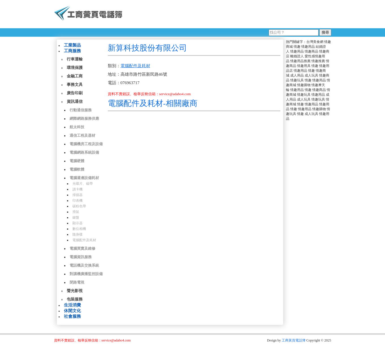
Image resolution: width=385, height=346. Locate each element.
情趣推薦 (318, 61)
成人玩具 (311, 75)
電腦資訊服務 (81, 257)
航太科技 (77, 127)
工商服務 (72, 51)
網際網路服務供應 (84, 118)
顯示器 (77, 223)
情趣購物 (304, 85)
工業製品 (72, 45)
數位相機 (79, 229)
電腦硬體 (77, 161)
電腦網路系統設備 (84, 152)
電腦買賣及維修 (82, 248)
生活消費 (72, 305)
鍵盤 (75, 217)
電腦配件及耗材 (84, 240)
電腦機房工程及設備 (86, 144)
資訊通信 (75, 101)
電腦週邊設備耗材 (84, 178)
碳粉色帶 (79, 206)
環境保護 (75, 68)
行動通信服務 (81, 110)
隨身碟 (77, 234)
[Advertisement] (229, 14)
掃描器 (77, 195)
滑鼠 (75, 212)
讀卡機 (77, 189)
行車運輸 (75, 59)
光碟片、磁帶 (82, 184)
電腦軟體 (77, 169)
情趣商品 (311, 51)
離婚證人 (297, 56)
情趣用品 (308, 47)
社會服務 (72, 316)
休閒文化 (72, 310)
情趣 (297, 47)
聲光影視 (75, 291)
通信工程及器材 (82, 135)
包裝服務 (75, 299)
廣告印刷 (75, 93)
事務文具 (75, 84)
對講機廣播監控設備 (86, 274)
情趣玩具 (297, 80)
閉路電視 (77, 282)
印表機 (77, 201)
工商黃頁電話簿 (294, 340)
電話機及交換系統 (84, 265)
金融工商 (75, 76)
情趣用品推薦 (300, 61)
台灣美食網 (314, 42)
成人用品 (297, 75)
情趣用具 (304, 66)
